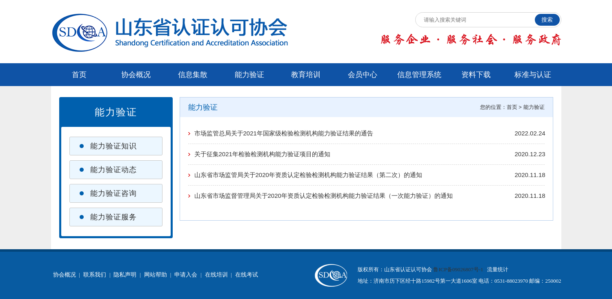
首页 (79, 75)
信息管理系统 (419, 75)
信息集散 (192, 75)
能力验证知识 (113, 146)
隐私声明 (124, 275)
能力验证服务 (113, 217)
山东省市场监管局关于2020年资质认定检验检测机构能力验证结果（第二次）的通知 (308, 174)
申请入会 (185, 275)
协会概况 (136, 75)
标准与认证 (532, 75)
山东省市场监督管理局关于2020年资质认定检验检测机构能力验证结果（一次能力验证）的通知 (323, 195)
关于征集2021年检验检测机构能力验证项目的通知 (262, 154)
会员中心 (362, 75)
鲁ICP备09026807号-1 (458, 269)
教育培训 (305, 75)
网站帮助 (155, 275)
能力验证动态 (113, 170)
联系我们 (94, 275)
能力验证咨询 (113, 193)
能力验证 (249, 75)
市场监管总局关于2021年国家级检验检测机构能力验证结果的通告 (283, 133)
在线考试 (246, 275)
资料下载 (476, 75)
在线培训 (216, 275)
